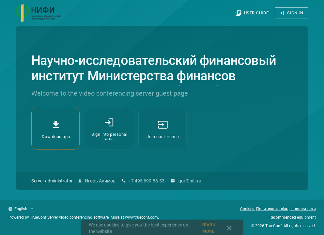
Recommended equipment (293, 217)
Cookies (247, 209)
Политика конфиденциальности (286, 209)
